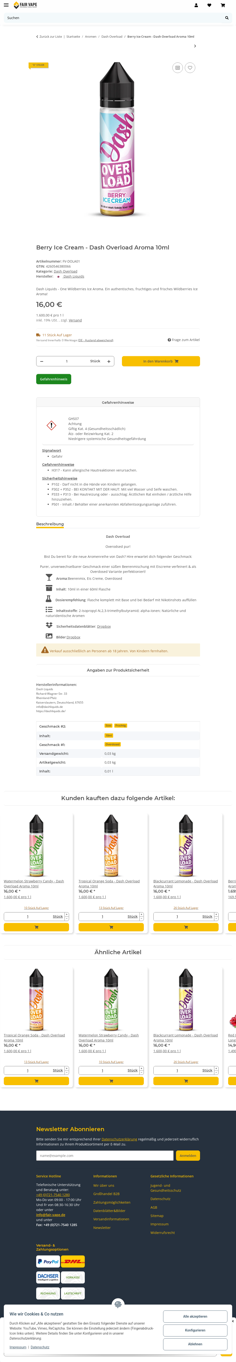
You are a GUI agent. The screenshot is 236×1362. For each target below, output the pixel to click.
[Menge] (67, 361)
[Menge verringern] (41, 361)
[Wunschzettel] (209, 5)
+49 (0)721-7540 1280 (53, 1194)
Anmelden (188, 1155)
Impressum (20, 1347)
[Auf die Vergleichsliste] (177, 67)
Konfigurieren (193, 1330)
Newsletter (102, 1227)
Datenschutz (42, 1347)
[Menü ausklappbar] (6, 3)
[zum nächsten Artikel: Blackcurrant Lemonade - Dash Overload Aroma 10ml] (195, 46)
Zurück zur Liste (51, 36)
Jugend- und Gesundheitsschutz (166, 1188)
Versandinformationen (111, 1219)
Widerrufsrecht (163, 1232)
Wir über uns (103, 1185)
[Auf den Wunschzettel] (190, 67)
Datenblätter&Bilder (109, 1210)
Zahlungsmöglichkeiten (112, 1202)
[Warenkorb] (222, 5)
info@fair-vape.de (50, 1214)
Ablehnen (193, 1344)
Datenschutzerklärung (119, 1139)
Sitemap (157, 1215)
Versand (75, 320)
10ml (109, 735)
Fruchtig (120, 725)
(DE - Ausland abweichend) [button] (95, 340)
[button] (196, 5)
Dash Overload (65, 271)
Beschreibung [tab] (50, 524)
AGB (154, 1207)
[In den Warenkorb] (161, 361)
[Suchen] (113, 18)
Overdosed (113, 744)
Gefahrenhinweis (53, 379)
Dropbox (104, 626)
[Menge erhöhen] (109, 361)
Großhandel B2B (106, 1193)
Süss (108, 725)
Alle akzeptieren (193, 1316)
